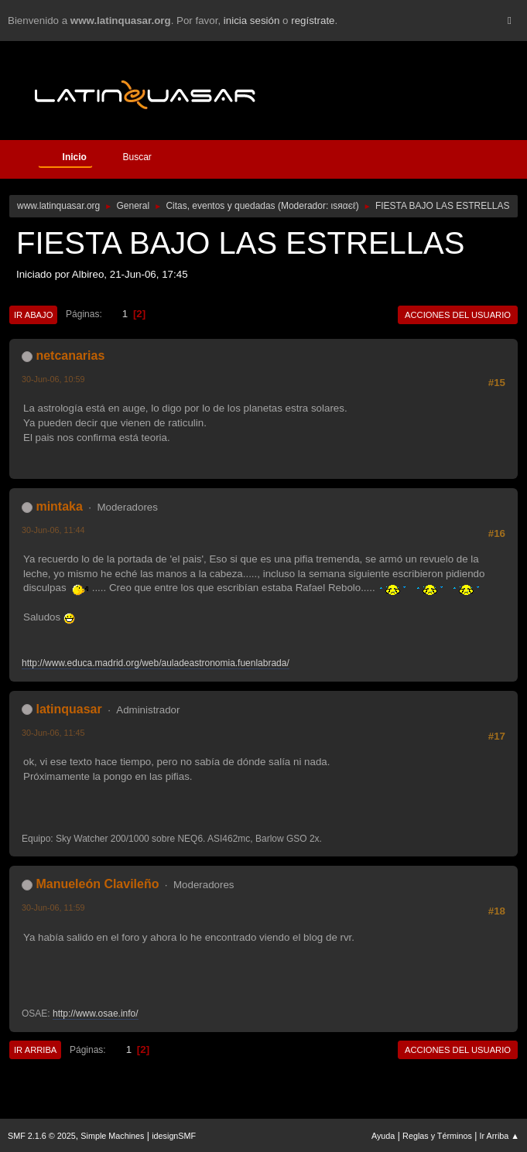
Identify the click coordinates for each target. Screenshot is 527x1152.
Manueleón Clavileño (97, 883)
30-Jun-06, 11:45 (53, 732)
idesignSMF (174, 1135)
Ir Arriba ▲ (499, 1135)
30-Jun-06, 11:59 (53, 907)
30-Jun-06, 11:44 (53, 530)
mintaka (59, 506)
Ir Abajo (33, 315)
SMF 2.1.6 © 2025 (42, 1135)
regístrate (312, 20)
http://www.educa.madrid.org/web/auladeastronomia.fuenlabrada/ (155, 663)
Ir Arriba (35, 1050)
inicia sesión (252, 20)
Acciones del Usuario (458, 315)
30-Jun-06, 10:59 (53, 379)
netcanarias (70, 355)
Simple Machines (112, 1135)
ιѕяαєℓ (343, 205)
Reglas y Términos (437, 1135)
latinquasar (68, 709)
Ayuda (383, 1135)
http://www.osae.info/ (96, 1013)
